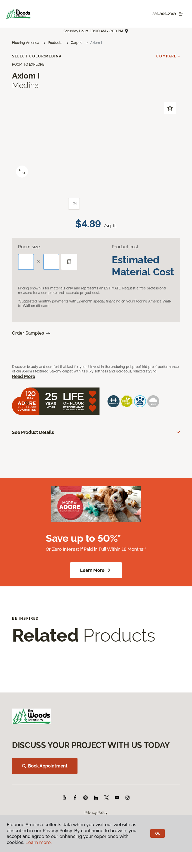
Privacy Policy (95, 813)
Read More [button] (23, 376)
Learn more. (39, 842)
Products (55, 43)
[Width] (51, 262)
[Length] (26, 262)
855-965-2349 (164, 14)
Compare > (168, 56)
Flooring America (25, 43)
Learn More (96, 570)
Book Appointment (45, 765)
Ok (157, 833)
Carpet (76, 43)
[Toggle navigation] (181, 14)
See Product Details (33, 432)
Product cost (125, 246)
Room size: (29, 246)
